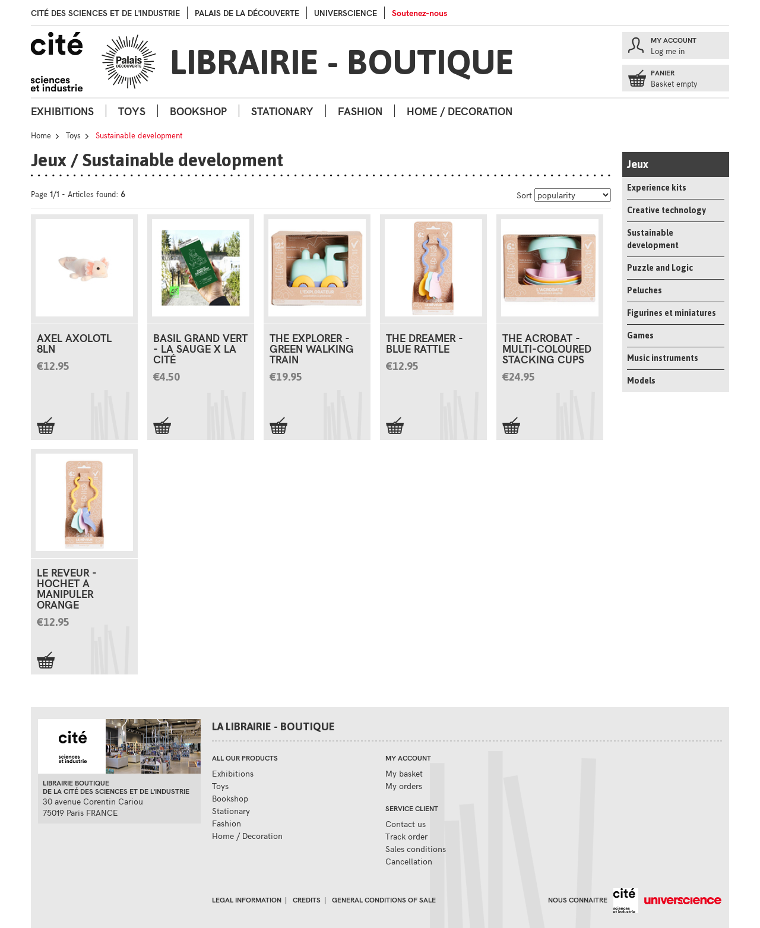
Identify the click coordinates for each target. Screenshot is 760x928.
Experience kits (656, 187)
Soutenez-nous (419, 12)
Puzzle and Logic (660, 268)
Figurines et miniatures (671, 313)
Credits (307, 899)
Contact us (405, 823)
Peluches (644, 290)
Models (641, 380)
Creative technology (666, 210)
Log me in (668, 51)
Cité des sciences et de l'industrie (105, 12)
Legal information (246, 899)
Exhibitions (62, 110)
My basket (404, 773)
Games (640, 335)
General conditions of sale (384, 899)
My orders (403, 785)
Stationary (282, 110)
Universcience (345, 12)
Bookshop (198, 110)
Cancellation (408, 861)
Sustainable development (653, 239)
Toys (131, 110)
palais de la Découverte (247, 12)
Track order (406, 836)
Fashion (360, 110)
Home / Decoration (459, 110)
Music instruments (662, 358)
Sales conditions (415, 848)
